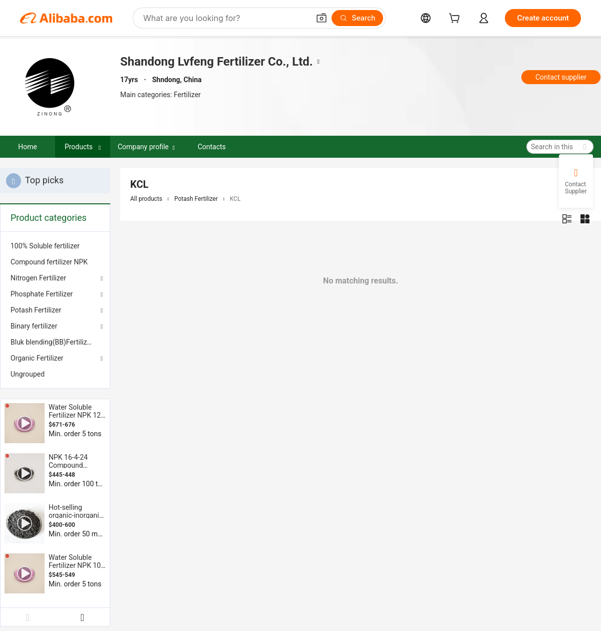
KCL (235, 198)
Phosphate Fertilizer (42, 294)
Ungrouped (28, 374)
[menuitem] (55, 246)
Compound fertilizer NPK (49, 262)
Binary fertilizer (34, 326)
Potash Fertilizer (36, 310)
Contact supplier (560, 77)
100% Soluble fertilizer (45, 246)
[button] (322, 18)
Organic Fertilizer (37, 358)
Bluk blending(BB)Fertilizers (54, 342)
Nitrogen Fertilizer (38, 278)
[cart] (456, 19)
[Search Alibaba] (225, 18)
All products (146, 198)
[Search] (357, 18)
